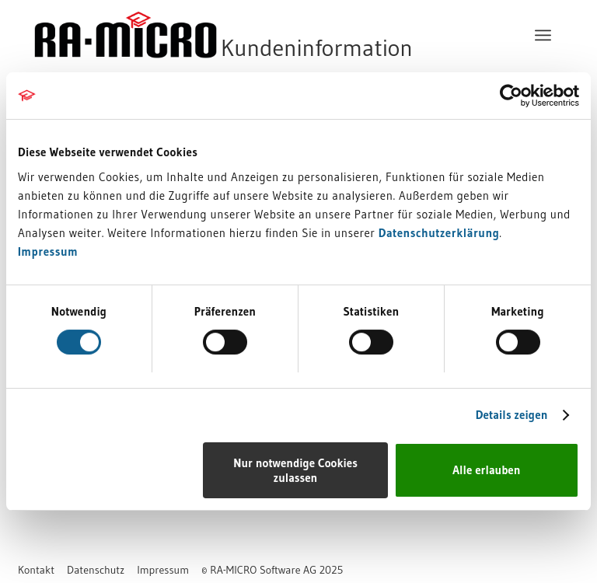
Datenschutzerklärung (439, 232)
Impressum (48, 251)
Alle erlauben (486, 470)
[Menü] (542, 35)
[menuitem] (542, 35)
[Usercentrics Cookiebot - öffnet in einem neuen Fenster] (511, 95)
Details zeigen (512, 414)
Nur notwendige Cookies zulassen (295, 470)
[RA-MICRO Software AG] (286, 35)
